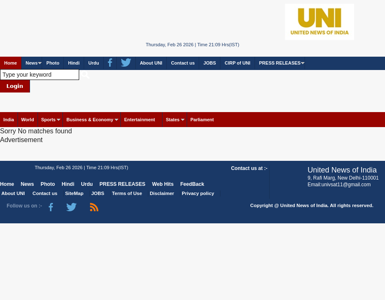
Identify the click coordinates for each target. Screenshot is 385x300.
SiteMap (74, 193)
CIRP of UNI (237, 62)
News (32, 62)
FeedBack (192, 184)
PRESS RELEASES (280, 62)
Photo (52, 62)
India (8, 119)
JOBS (209, 62)
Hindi (74, 62)
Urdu (93, 62)
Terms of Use (127, 193)
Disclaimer (162, 193)
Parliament (202, 119)
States (173, 119)
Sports (48, 119)
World (27, 119)
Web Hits (163, 184)
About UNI (151, 62)
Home (10, 62)
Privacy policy (198, 193)
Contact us (183, 62)
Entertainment (139, 119)
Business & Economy (89, 119)
